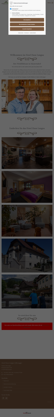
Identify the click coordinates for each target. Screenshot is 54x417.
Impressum (26, 32)
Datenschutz (21, 32)
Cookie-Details (33, 32)
